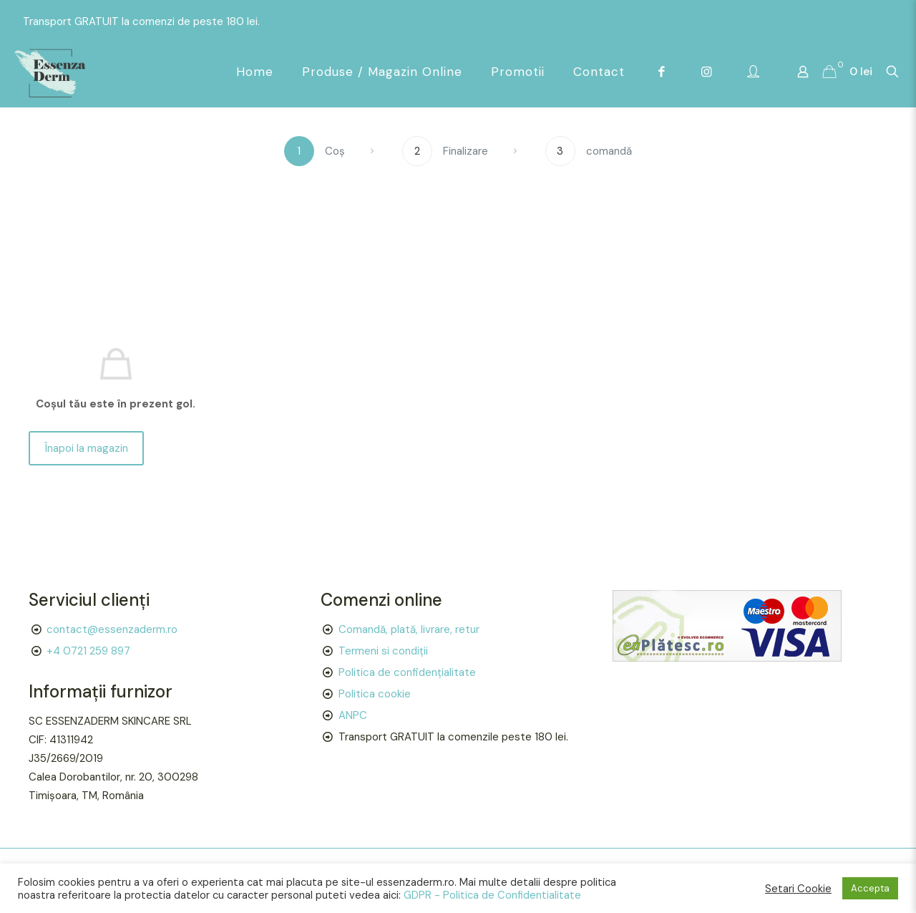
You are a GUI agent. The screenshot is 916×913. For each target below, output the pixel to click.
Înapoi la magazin (86, 448)
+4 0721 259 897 (88, 651)
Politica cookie (374, 694)
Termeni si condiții (383, 651)
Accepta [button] (870, 888)
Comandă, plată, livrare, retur (408, 629)
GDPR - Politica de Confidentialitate (492, 895)
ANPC (352, 715)
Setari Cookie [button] (798, 888)
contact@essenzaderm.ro (112, 629)
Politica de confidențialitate (407, 672)
